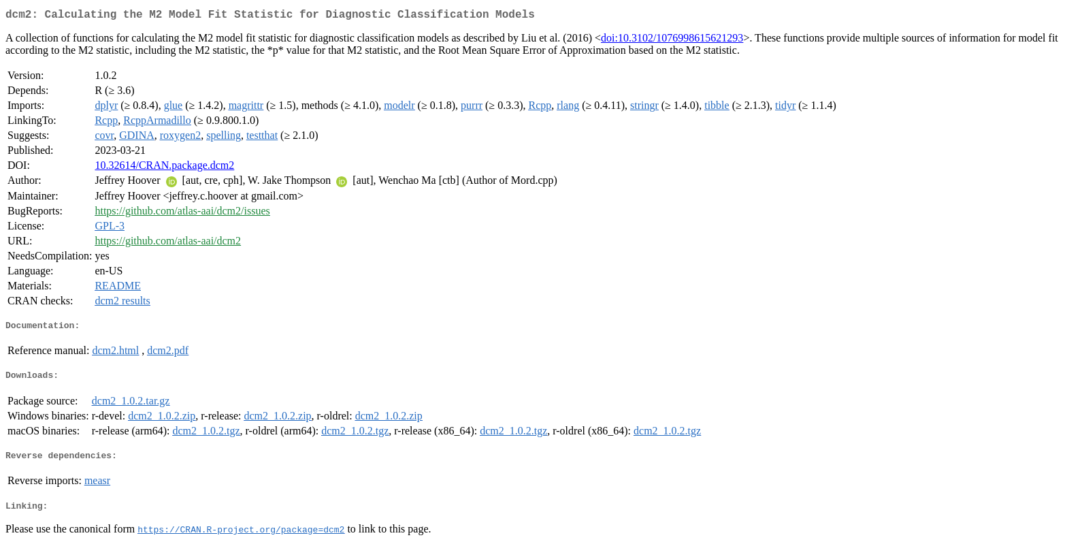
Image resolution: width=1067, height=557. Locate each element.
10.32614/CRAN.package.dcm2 (164, 168)
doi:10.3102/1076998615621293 (672, 40)
